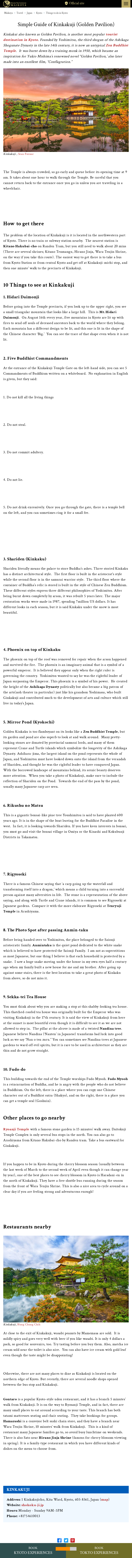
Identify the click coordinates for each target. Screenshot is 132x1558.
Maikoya (8, 13)
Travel (19, 13)
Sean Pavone (26, 154)
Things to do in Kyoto (57, 13)
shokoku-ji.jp (32, 1505)
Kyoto (39, 13)
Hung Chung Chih (29, 1324)
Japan (29, 13)
